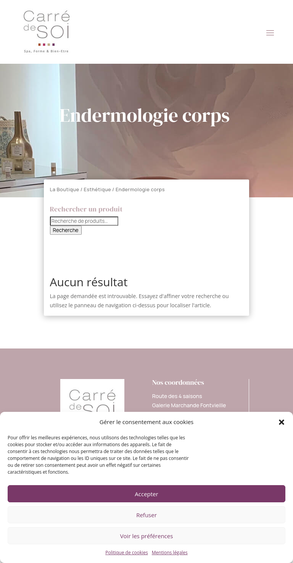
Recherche (66, 230)
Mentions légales (170, 552)
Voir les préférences (146, 536)
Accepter (146, 494)
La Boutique (64, 189)
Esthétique (97, 189)
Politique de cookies (126, 552)
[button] (281, 422)
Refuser (146, 515)
